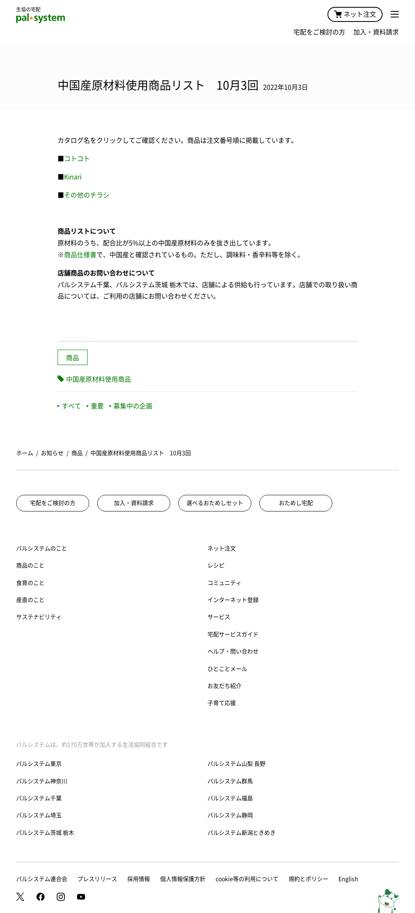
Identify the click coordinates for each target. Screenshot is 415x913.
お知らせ (52, 453)
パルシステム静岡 (230, 815)
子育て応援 (222, 703)
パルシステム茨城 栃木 (45, 833)
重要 (95, 406)
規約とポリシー (308, 879)
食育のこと (30, 583)
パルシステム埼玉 (39, 815)
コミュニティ (225, 583)
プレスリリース (97, 879)
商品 (72, 357)
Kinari (72, 177)
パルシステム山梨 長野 (236, 764)
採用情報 (138, 879)
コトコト (77, 158)
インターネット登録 (233, 600)
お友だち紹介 (225, 686)
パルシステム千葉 (39, 798)
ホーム (24, 453)
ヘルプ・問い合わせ (233, 651)
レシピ (216, 565)
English (348, 879)
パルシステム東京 (39, 764)
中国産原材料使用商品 (98, 379)
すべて (69, 406)
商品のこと (30, 565)
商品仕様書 (80, 254)
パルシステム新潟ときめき (242, 833)
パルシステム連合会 (41, 879)
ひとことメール (227, 669)
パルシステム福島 (230, 798)
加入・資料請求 (376, 32)
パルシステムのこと (41, 548)
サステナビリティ (39, 617)
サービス (219, 617)
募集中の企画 (130, 406)
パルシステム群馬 (230, 781)
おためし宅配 (296, 503)
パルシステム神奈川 (41, 781)
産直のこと (30, 600)
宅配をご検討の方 (319, 32)
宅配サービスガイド (233, 634)
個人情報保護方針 (182, 879)
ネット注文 (355, 14)
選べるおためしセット (214, 503)
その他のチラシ (86, 195)
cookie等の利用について (247, 879)
